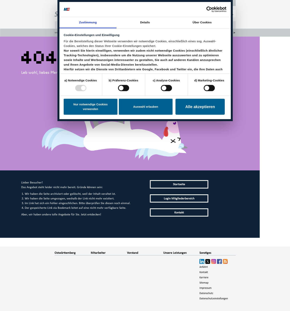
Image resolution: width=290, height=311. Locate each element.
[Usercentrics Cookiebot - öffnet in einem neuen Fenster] (209, 9)
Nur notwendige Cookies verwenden (90, 107)
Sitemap (203, 282)
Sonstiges (205, 252)
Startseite (179, 184)
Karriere (203, 277)
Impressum (205, 288)
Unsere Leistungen (175, 252)
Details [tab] (145, 22)
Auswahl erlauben (145, 106)
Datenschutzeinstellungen (213, 298)
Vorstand (132, 252)
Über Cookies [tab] (202, 22)
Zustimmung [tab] (88, 22)
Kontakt (179, 212)
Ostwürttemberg (65, 252)
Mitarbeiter (98, 252)
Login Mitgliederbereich (179, 198)
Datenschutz (206, 293)
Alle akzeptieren (200, 107)
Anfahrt (203, 267)
